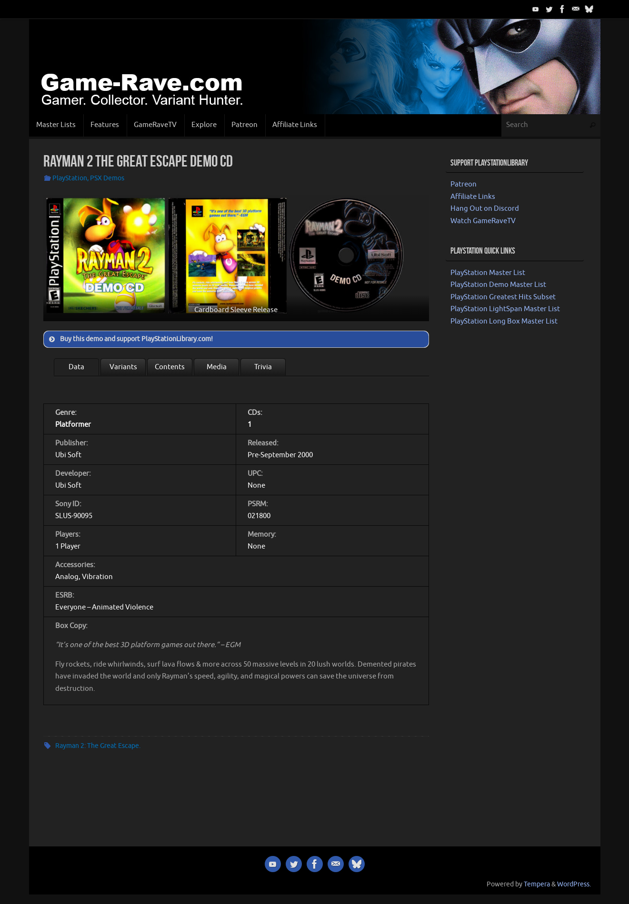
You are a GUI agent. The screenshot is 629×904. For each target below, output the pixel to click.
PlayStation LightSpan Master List (505, 309)
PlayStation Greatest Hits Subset (503, 297)
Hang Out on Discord (484, 208)
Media (217, 367)
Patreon (463, 184)
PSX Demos (107, 178)
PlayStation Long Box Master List (504, 321)
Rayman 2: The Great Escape (97, 746)
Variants (123, 367)
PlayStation (69, 178)
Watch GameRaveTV (483, 221)
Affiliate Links (472, 196)
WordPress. (574, 884)
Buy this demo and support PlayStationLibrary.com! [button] (130, 339)
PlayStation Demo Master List (498, 284)
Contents (170, 367)
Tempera (537, 884)
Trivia (263, 367)
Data (76, 367)
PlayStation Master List (487, 272)
